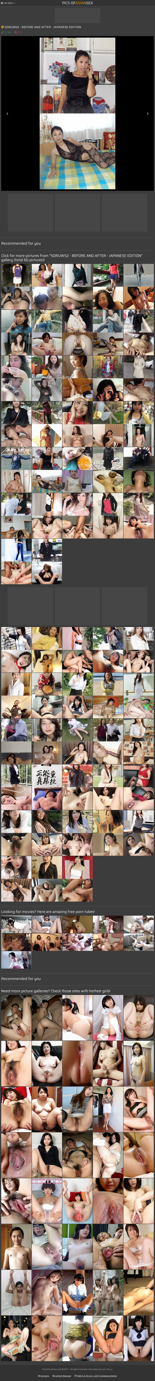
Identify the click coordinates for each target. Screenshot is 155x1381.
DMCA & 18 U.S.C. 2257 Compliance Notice (95, 1376)
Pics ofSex (77, 3)
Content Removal (62, 1376)
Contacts (43, 1376)
